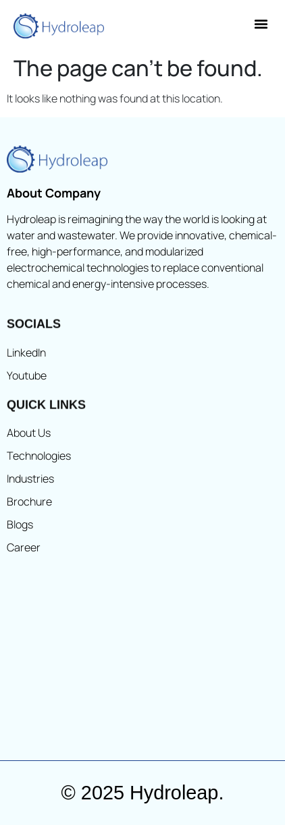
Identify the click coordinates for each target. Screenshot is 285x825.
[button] (261, 24)
